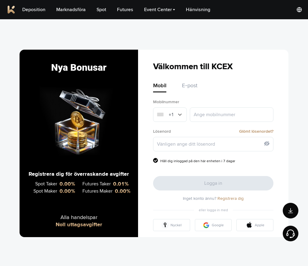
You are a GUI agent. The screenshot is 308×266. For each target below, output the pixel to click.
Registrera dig (230, 198)
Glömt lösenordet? (256, 131)
